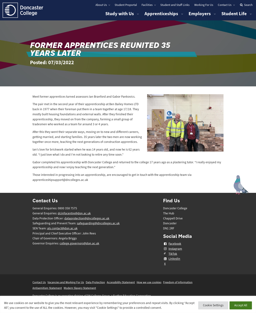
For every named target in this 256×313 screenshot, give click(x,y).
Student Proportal (126, 5)
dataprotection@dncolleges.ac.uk (86, 218)
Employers (200, 14)
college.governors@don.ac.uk (79, 243)
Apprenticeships (161, 14)
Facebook (172, 244)
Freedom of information (177, 282)
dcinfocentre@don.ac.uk (74, 213)
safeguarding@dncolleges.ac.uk (98, 223)
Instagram (172, 249)
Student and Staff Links (175, 5)
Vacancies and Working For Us (66, 282)
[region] (128, 304)
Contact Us (225, 5)
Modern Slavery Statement (80, 288)
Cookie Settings (213, 305)
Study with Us (119, 14)
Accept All (240, 305)
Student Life (234, 14)
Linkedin (171, 259)
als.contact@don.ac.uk (62, 228)
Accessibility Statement (121, 282)
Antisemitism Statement (47, 288)
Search (246, 5)
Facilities (147, 5)
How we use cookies (149, 282)
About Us (101, 5)
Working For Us (203, 5)
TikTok (170, 254)
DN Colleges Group (98, 295)
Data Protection (95, 282)
